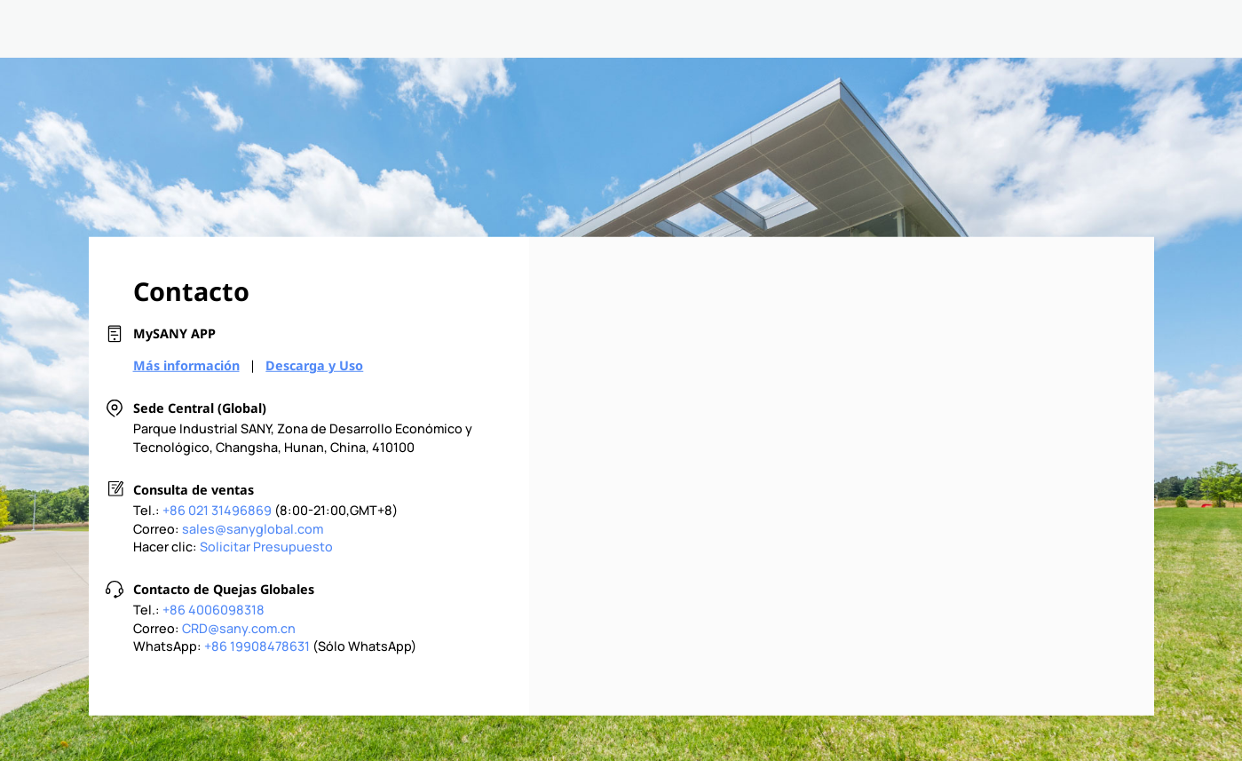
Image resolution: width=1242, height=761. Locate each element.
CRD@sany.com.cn (239, 627)
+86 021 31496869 (217, 510)
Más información (186, 365)
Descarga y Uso (314, 365)
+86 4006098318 (213, 609)
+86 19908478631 (257, 646)
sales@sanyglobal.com (252, 527)
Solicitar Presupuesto (266, 546)
